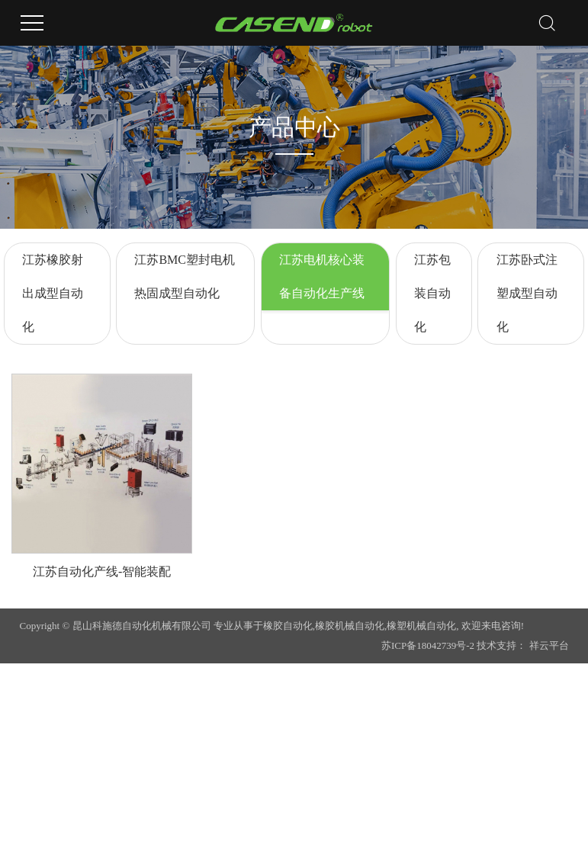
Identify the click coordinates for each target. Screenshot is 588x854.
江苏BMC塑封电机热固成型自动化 (184, 276)
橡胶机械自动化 (349, 625)
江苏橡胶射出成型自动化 (52, 293)
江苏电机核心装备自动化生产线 (322, 276)
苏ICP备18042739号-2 (427, 645)
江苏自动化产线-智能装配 (102, 571)
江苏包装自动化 (432, 293)
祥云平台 (549, 645)
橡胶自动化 (288, 625)
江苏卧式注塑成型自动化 (526, 293)
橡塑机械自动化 (421, 625)
